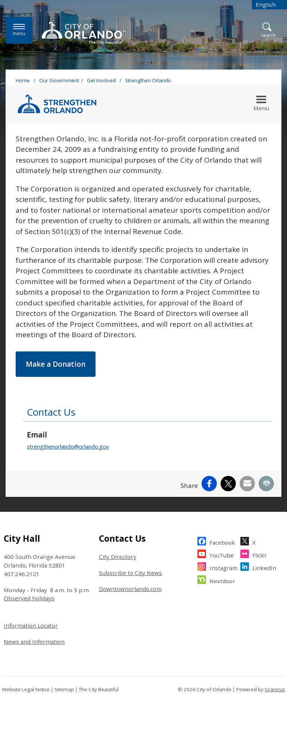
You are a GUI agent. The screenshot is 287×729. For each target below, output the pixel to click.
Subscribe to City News (130, 572)
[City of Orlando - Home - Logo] (84, 33)
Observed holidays (29, 598)
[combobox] (269, 4)
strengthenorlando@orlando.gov (68, 446)
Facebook (222, 541)
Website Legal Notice (26, 689)
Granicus (275, 689)
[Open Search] (268, 30)
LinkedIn (264, 567)
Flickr (259, 554)
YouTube (221, 554)
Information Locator (31, 625)
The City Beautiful (99, 689)
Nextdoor (222, 580)
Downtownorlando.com (130, 589)
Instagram (223, 567)
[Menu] (19, 30)
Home (23, 80)
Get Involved (102, 80)
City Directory (117, 556)
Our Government (59, 80)
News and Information (34, 641)
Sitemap (64, 689)
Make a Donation (55, 364)
